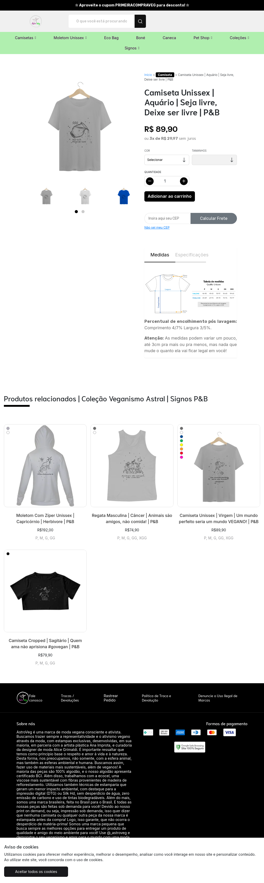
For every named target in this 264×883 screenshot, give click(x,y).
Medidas (159, 254)
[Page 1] (76, 211)
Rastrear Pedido (111, 698)
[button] (25, 38)
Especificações (190, 254)
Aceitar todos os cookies (36, 871)
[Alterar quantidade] (167, 181)
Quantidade (152, 172)
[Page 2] (83, 211)
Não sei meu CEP (157, 227)
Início (148, 75)
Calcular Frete (213, 218)
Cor (147, 150)
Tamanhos (199, 150)
